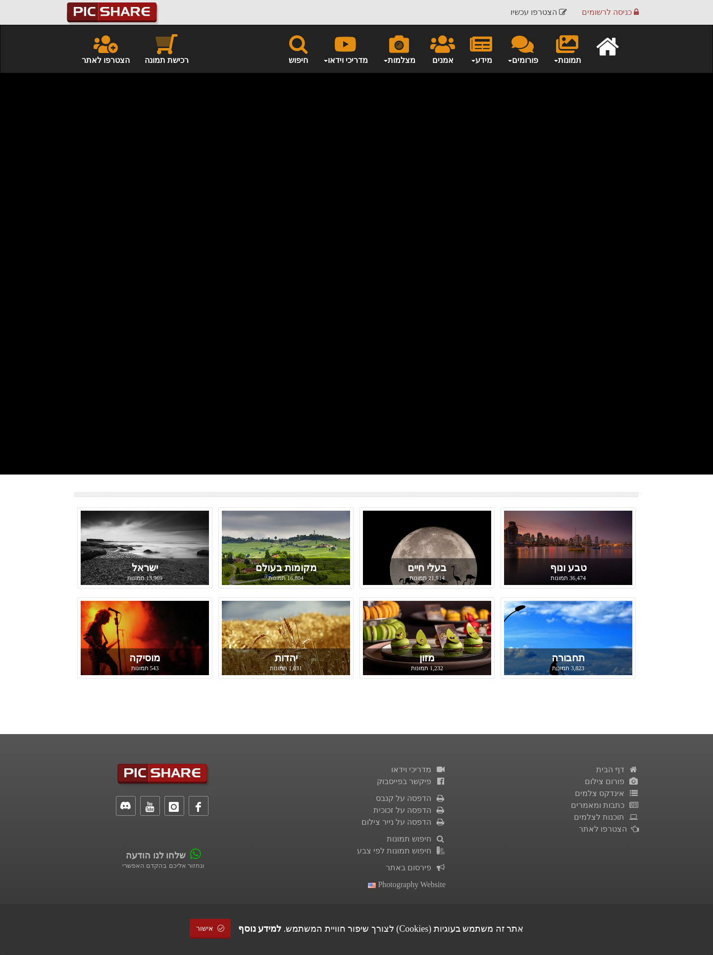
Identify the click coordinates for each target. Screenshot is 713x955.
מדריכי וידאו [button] (345, 48)
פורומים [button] (522, 48)
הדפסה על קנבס (411, 798)
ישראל (145, 567)
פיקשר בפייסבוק (411, 781)
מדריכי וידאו (418, 769)
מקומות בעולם (286, 567)
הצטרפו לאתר (106, 48)
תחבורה (568, 657)
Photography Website (407, 884)
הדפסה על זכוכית (409, 810)
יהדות (286, 657)
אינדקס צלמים (607, 793)
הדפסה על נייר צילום (403, 822)
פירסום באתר (416, 867)
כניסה (610, 12)
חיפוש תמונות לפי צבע (401, 851)
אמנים (442, 48)
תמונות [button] (567, 48)
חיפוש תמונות (416, 839)
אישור (210, 928)
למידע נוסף (260, 929)
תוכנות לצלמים (606, 817)
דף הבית (617, 769)
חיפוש (298, 48)
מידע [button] (481, 48)
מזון (427, 657)
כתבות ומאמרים (605, 805)
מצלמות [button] (399, 48)
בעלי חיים (427, 567)
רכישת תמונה (167, 48)
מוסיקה (144, 657)
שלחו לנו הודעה (156, 855)
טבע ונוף (568, 567)
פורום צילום (612, 781)
